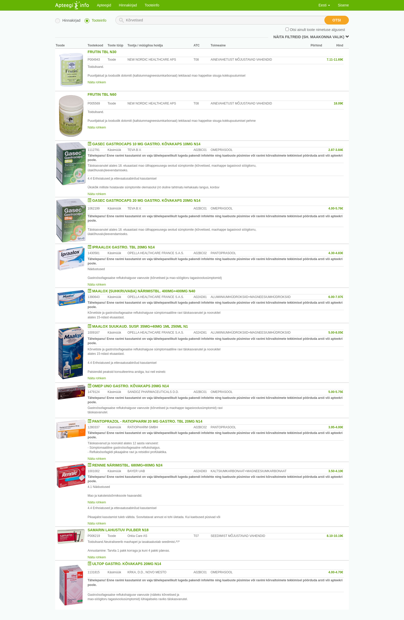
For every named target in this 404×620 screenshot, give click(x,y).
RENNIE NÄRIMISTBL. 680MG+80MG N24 (127, 465)
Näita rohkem (97, 82)
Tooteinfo (152, 5)
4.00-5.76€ (336, 208)
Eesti (324, 5)
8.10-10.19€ (335, 536)
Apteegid (104, 5)
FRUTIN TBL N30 (102, 52)
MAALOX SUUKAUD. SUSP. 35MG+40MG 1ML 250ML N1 (140, 326)
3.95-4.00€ (336, 427)
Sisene (343, 5)
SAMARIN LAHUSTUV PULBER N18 (118, 530)
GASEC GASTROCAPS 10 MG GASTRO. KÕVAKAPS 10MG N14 (146, 144)
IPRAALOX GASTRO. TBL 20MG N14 (123, 247)
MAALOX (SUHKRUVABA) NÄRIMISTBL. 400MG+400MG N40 (143, 291)
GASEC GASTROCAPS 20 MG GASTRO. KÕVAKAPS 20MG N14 (146, 200)
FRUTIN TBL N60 (102, 94)
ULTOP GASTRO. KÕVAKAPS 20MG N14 (126, 564)
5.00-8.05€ (336, 332)
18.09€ (338, 103)
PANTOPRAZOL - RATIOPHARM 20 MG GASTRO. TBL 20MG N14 (147, 421)
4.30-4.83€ (336, 253)
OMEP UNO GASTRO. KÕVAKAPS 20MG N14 (130, 386)
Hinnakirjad (128, 5)
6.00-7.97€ (336, 297)
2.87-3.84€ (336, 150)
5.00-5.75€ (336, 392)
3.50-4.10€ (336, 471)
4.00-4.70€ (336, 572)
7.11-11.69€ (335, 59)
